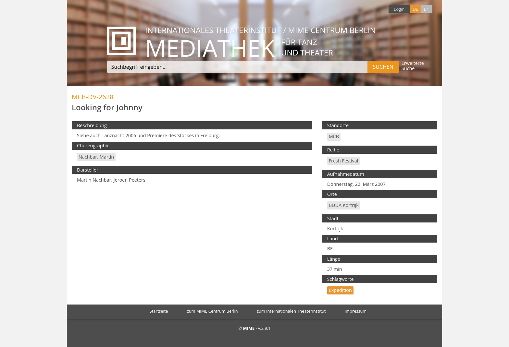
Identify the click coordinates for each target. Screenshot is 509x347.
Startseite (159, 311)
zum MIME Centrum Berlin (212, 311)
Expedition (340, 290)
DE (415, 9)
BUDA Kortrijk (344, 205)
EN (426, 9)
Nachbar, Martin (96, 157)
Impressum (356, 311)
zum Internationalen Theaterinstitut (291, 311)
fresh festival (343, 161)
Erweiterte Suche (413, 66)
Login (399, 9)
